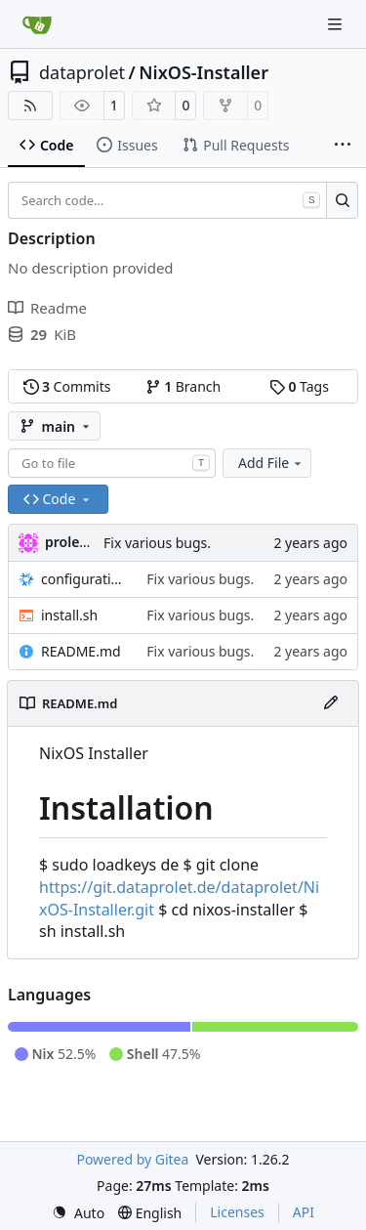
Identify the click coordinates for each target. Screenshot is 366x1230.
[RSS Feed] (30, 105)
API (303, 1212)
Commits (67, 386)
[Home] (37, 24)
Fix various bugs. (157, 542)
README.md (81, 651)
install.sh (69, 615)
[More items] (342, 145)
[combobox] (112, 463)
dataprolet (82, 72)
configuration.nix (84, 579)
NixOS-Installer (203, 72)
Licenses (237, 1212)
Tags (299, 386)
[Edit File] (330, 703)
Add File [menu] (271, 462)
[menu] (78, 1213)
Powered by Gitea (132, 1159)
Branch (183, 386)
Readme (47, 308)
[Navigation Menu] (336, 24)
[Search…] (342, 200)
